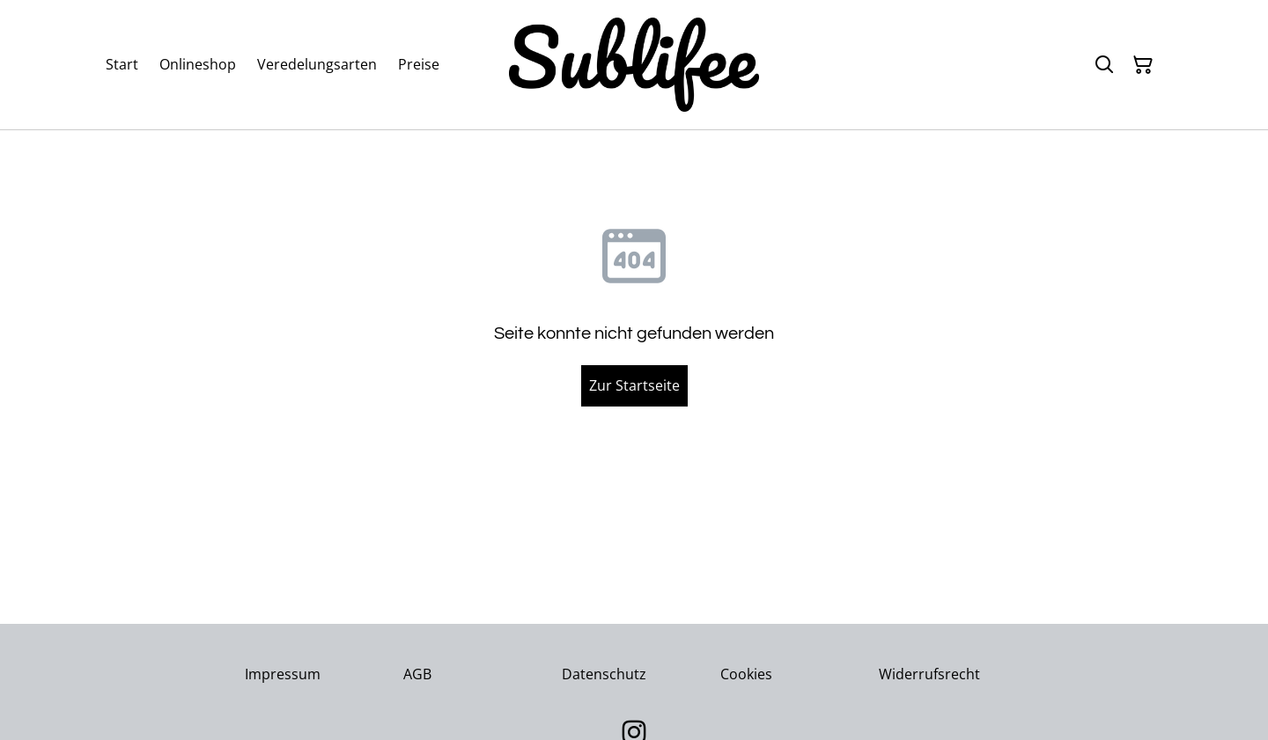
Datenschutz (604, 674)
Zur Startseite (634, 385)
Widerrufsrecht (929, 674)
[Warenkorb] (1143, 65)
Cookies (746, 674)
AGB (417, 674)
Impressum (283, 674)
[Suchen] (1104, 65)
